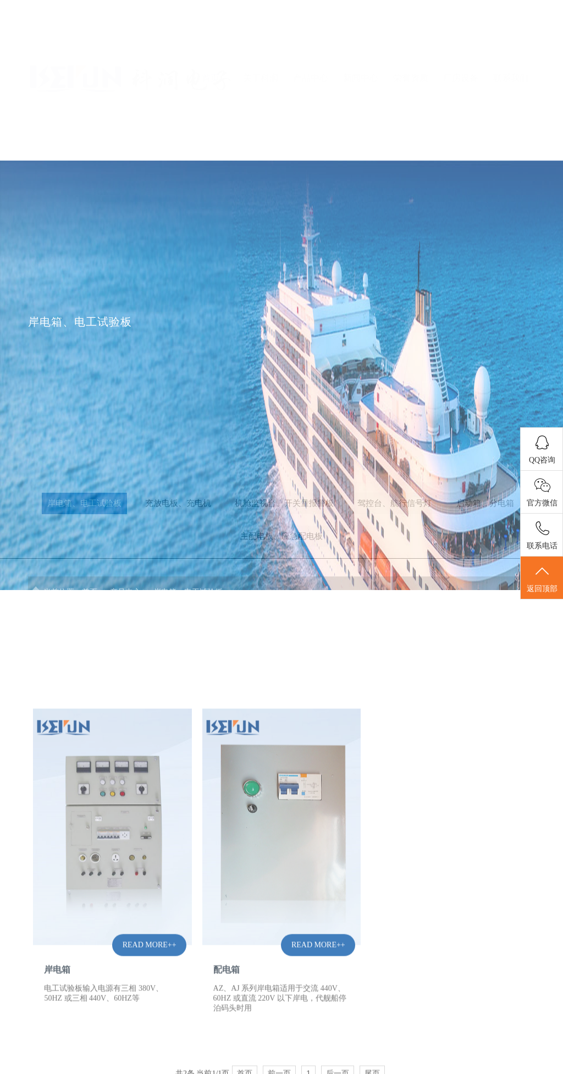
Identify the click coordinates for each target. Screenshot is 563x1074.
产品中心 (310, 44)
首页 (210, 44)
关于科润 (260, 44)
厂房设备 (460, 44)
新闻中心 (360, 44)
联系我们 (510, 44)
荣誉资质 (410, 44)
